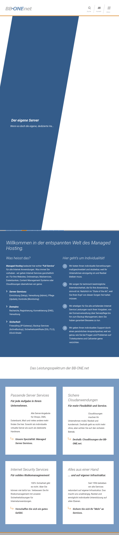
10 (56, 230)
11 (61, 230)
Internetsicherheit (77, 287)
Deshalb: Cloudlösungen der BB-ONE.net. (90, 441)
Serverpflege (101, 313)
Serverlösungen (103, 266)
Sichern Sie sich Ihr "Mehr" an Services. (88, 511)
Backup (80, 317)
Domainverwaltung (82, 313)
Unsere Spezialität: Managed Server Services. (30, 441)
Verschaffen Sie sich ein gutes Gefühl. (31, 511)
